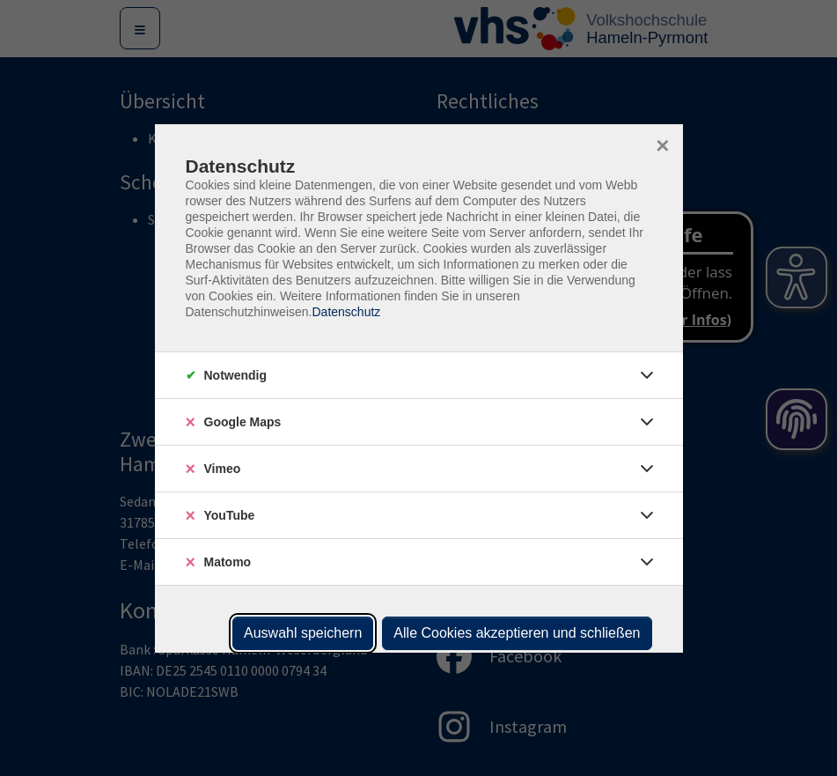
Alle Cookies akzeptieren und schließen (516, 632)
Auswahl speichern (303, 632)
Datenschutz (346, 312)
